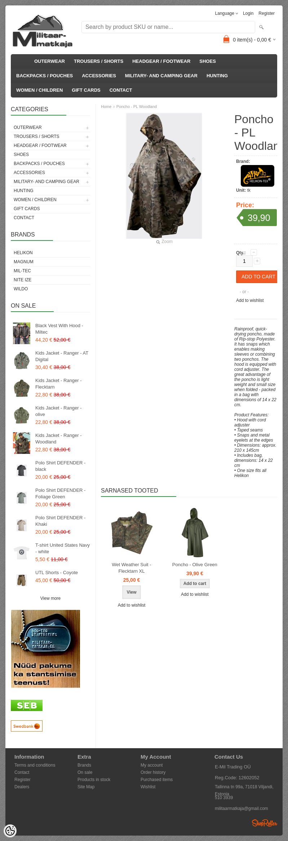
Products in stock (93, 779)
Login (248, 13)
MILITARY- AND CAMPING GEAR (161, 75)
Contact (21, 772)
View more (50, 598)
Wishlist (148, 786)
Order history (153, 772)
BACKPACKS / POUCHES (44, 75)
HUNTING (217, 75)
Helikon (23, 252)
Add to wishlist (250, 300)
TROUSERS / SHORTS (98, 61)
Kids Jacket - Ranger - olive (58, 411)
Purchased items (157, 779)
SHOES (207, 61)
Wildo (21, 288)
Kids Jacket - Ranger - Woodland (58, 439)
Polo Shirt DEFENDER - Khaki (60, 521)
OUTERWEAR (49, 61)
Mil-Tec (22, 270)
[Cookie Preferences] (10, 830)
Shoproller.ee (264, 823)
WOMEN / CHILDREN (39, 90)
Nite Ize (22, 279)
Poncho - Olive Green (194, 564)
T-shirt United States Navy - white (62, 548)
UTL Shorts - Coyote (56, 572)
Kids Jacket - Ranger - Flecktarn (58, 384)
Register (266, 13)
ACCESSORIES (99, 75)
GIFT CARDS (86, 90)
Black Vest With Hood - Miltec (59, 329)
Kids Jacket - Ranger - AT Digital (61, 356)
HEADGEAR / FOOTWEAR (161, 61)
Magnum (24, 261)
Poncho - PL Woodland (136, 106)
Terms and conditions (34, 765)
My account (152, 765)
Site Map (85, 786)
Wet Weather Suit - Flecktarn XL (131, 568)
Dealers (21, 786)
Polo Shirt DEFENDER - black (60, 466)
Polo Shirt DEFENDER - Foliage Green (60, 493)
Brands (84, 765)
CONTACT (121, 90)
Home (106, 106)
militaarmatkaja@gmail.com (241, 808)
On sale (84, 772)
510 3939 (224, 797)
